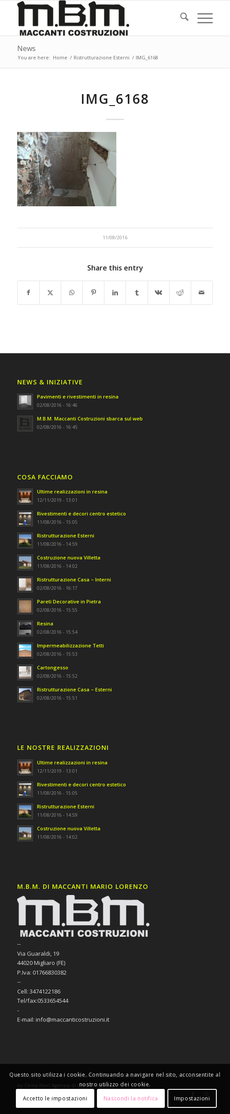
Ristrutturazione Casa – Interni (74, 579)
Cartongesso (52, 667)
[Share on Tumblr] (136, 292)
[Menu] (201, 18)
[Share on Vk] (158, 292)
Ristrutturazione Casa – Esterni (74, 689)
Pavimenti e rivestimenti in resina (78, 396)
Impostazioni (192, 1098)
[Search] (180, 18)
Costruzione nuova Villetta (68, 557)
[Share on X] (50, 292)
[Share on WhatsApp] (71, 292)
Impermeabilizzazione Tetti (70, 645)
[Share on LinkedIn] (115, 292)
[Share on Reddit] (180, 292)
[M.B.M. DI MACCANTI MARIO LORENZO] (95, 18)
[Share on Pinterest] (93, 292)
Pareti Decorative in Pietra (69, 601)
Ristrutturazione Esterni (65, 535)
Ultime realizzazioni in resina (72, 491)
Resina (45, 623)
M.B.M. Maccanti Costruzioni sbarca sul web (90, 418)
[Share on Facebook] (28, 292)
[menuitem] (180, 18)
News (26, 48)
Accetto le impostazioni (55, 1098)
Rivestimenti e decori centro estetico (81, 513)
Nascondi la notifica (131, 1098)
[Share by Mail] (201, 292)
